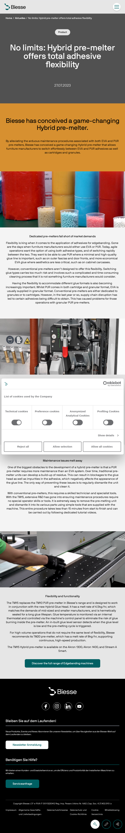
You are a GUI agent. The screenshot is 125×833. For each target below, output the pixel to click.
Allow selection (62, 446)
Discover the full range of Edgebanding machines (62, 663)
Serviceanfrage (22, 783)
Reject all (23, 446)
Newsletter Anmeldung (27, 744)
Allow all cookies (102, 446)
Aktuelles (20, 18)
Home (9, 18)
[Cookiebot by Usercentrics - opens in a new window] (105, 383)
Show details (106, 435)
